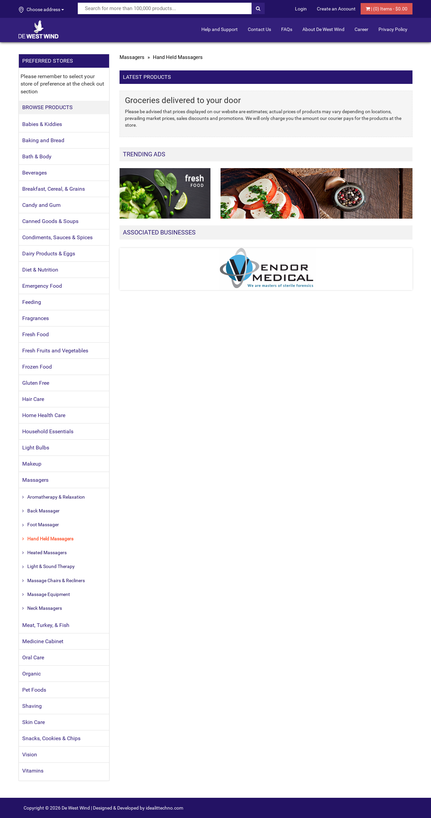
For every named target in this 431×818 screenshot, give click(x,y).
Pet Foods (34, 690)
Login (301, 8)
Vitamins (32, 770)
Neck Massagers (44, 608)
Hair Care (33, 399)
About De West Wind (323, 29)
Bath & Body (37, 156)
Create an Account (336, 8)
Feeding (31, 302)
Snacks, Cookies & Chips (51, 738)
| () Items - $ (386, 8)
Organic (31, 673)
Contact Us (259, 29)
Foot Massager (43, 524)
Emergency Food (42, 286)
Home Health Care (43, 415)
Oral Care (33, 657)
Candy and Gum (41, 205)
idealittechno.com (164, 808)
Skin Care (33, 722)
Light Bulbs (35, 447)
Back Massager (43, 510)
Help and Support (219, 29)
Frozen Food (37, 367)
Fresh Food (35, 334)
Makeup (31, 464)
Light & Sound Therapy (51, 566)
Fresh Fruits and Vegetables (55, 350)
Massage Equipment (48, 594)
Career (361, 29)
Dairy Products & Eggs (48, 253)
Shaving (32, 706)
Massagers (35, 480)
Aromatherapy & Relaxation (56, 497)
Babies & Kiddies (42, 124)
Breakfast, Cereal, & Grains (53, 189)
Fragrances (35, 318)
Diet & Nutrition (40, 269)
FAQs (286, 29)
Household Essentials (47, 431)
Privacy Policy (392, 29)
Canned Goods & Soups (50, 221)
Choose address (41, 10)
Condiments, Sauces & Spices (57, 237)
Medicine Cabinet (42, 641)
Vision (29, 754)
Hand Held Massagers (50, 538)
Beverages (34, 172)
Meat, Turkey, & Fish (45, 625)
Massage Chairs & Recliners (56, 580)
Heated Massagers (47, 552)
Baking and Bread (43, 140)
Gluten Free (35, 383)
